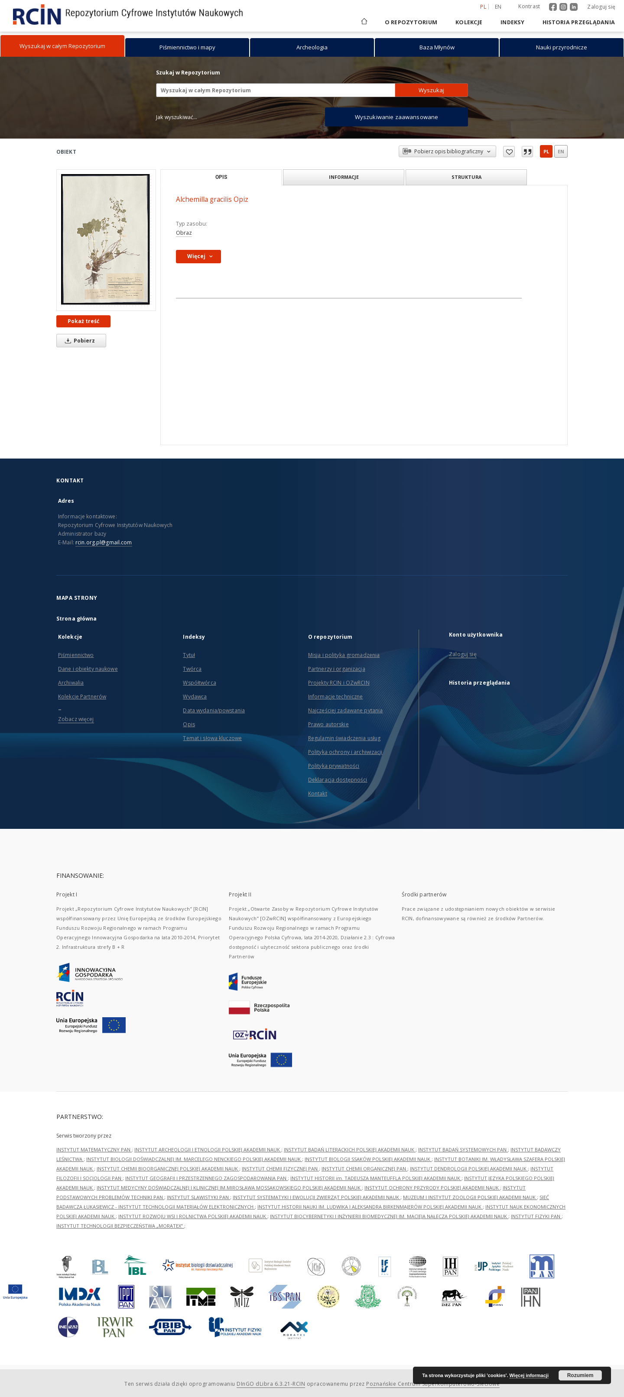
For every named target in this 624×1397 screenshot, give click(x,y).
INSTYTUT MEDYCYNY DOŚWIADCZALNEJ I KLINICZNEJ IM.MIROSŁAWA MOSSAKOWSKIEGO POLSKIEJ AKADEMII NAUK (229, 1187)
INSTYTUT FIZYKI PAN (536, 1216)
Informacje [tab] (344, 177)
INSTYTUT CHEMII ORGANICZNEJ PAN (364, 1168)
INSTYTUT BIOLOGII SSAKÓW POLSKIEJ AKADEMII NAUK (368, 1159)
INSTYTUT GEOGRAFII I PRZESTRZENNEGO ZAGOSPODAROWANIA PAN (206, 1178)
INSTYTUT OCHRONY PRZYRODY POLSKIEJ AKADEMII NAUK (432, 1187)
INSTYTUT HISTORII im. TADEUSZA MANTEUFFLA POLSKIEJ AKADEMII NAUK (376, 1178)
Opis (189, 724)
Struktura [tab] (466, 177)
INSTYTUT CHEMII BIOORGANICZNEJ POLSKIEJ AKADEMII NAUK (168, 1168)
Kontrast (529, 6)
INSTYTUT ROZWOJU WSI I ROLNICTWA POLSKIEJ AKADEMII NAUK (192, 1216)
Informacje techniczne (335, 696)
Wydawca (195, 696)
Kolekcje (468, 22)
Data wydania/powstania (214, 710)
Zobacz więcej (76, 719)
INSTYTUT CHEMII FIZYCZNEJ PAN (280, 1168)
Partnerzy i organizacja (336, 669)
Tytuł (189, 655)
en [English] (498, 7)
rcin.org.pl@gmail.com (103, 542)
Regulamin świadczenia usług (344, 738)
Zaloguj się (601, 6)
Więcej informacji (529, 1375)
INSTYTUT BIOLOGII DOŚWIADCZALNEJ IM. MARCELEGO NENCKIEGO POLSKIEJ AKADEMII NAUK (194, 1159)
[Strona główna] (363, 22)
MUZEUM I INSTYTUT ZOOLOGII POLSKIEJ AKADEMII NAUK (470, 1197)
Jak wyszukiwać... (177, 117)
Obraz (184, 232)
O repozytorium (411, 22)
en (561, 151)
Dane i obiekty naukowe (88, 669)
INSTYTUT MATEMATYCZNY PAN (94, 1149)
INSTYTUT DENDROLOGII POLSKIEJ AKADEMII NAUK (469, 1168)
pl (546, 151)
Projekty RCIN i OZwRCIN (339, 682)
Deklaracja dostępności (337, 779)
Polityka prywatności (333, 766)
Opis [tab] (221, 177)
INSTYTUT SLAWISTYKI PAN (198, 1197)
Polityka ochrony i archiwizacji (345, 752)
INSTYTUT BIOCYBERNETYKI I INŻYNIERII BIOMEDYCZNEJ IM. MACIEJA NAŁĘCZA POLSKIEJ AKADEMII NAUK (389, 1216)
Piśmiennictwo (76, 655)
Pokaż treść (83, 321)
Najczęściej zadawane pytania (345, 710)
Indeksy (512, 22)
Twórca (192, 669)
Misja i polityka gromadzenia (344, 655)
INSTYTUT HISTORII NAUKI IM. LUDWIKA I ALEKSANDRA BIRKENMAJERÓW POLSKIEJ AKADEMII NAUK (370, 1206)
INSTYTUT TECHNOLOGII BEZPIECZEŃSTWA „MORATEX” (120, 1225)
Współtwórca (199, 682)
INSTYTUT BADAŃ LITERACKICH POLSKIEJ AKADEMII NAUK (350, 1149)
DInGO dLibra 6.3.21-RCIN (271, 1383)
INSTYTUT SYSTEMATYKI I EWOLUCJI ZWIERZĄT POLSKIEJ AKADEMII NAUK (316, 1197)
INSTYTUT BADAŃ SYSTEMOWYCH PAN (463, 1149)
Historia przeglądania (579, 22)
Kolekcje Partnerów (82, 696)
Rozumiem (580, 1375)
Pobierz (78, 341)
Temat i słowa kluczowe (212, 738)
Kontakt (317, 793)
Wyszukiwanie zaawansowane (397, 117)
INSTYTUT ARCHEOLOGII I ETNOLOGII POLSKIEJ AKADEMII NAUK (207, 1149)
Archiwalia (71, 682)
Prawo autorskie (328, 724)
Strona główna (76, 618)
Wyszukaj (431, 90)
